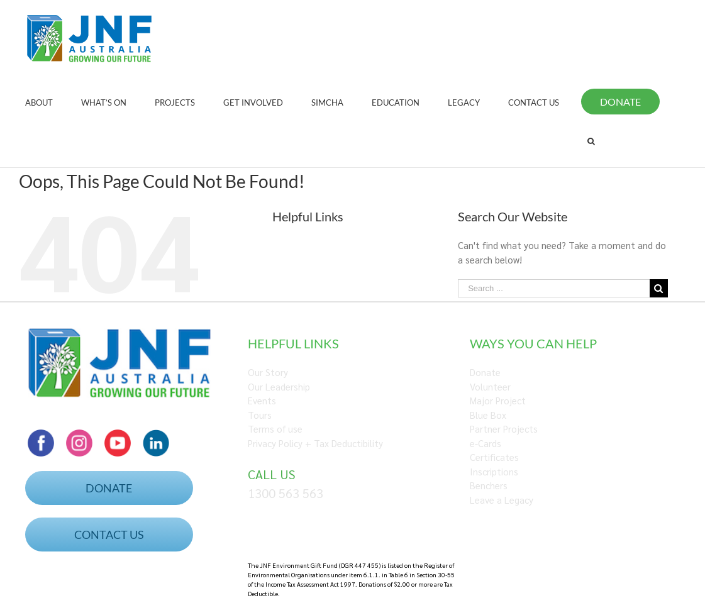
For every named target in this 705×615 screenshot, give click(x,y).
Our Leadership (279, 386)
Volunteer (490, 386)
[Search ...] (554, 288)
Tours (260, 415)
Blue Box (488, 415)
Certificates (494, 457)
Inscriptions (494, 471)
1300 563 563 (285, 493)
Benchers (489, 485)
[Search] (591, 140)
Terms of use (275, 429)
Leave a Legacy (501, 500)
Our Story (268, 372)
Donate (485, 372)
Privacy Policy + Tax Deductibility (315, 443)
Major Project (498, 400)
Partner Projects (504, 429)
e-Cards (485, 443)
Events (262, 400)
